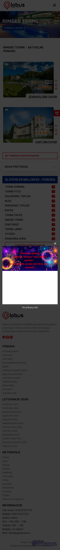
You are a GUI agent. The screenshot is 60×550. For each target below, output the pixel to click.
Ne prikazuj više (30, 307)
